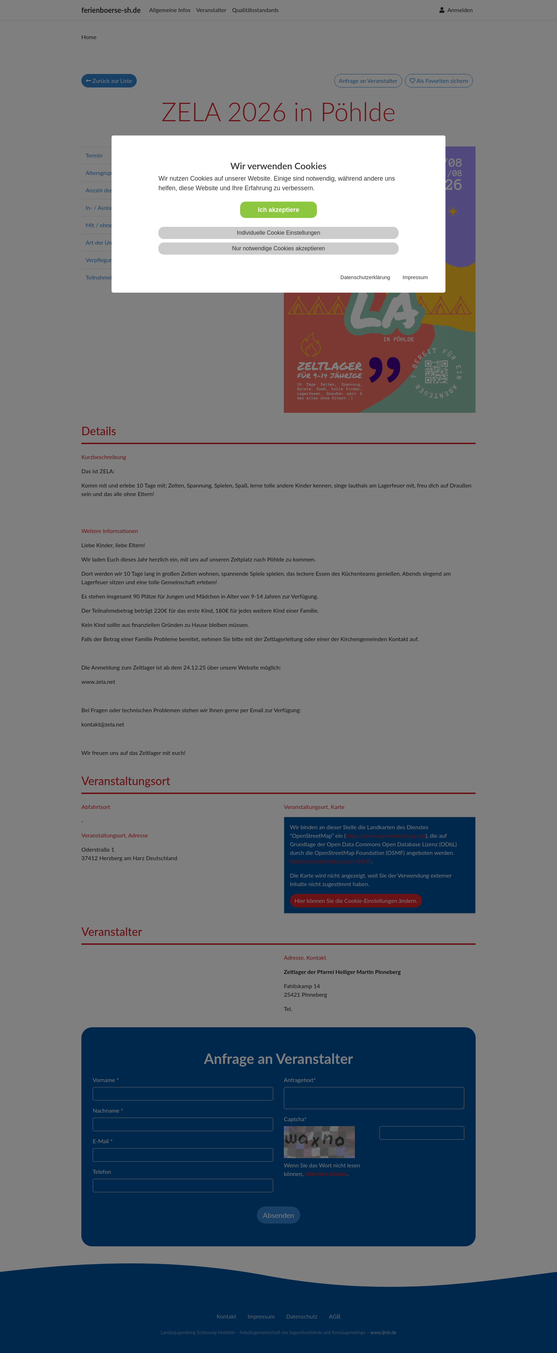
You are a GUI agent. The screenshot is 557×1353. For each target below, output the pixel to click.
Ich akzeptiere (278, 209)
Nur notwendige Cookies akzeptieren (278, 248)
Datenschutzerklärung (365, 277)
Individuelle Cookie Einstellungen (278, 233)
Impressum (415, 277)
